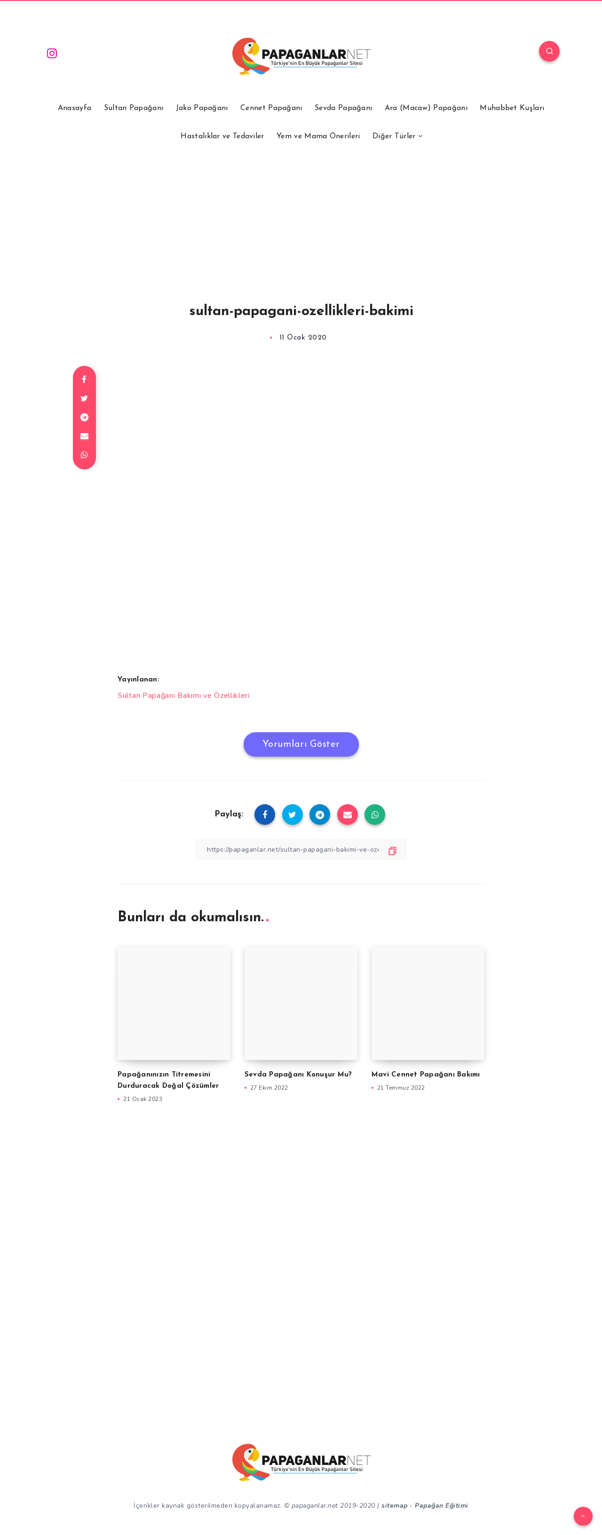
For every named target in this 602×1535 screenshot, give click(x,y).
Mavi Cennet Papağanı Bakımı (426, 1074)
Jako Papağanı (202, 108)
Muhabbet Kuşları (512, 108)
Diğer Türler (394, 136)
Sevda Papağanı (343, 108)
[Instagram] (52, 52)
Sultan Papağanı (134, 108)
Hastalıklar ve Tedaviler (222, 136)
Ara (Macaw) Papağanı (426, 108)
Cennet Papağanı (271, 108)
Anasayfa (74, 108)
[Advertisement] (301, 211)
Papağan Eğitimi (441, 1505)
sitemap (394, 1505)
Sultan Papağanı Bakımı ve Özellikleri (184, 695)
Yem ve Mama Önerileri (318, 136)
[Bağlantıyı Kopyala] (301, 849)
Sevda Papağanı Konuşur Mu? (298, 1074)
